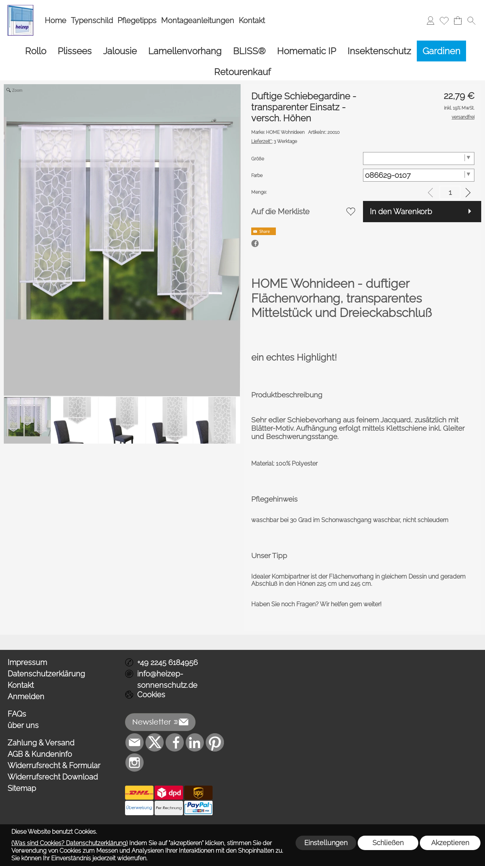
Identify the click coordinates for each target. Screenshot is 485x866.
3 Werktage (274, 110)
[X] (154, 711)
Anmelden (26, 665)
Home (55, 20)
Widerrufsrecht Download (53, 746)
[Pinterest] (214, 711)
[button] (471, 20)
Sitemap (22, 757)
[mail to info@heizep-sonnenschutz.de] (134, 711)
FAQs (17, 683)
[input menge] (450, 161)
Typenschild (92, 20)
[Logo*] (20, 8)
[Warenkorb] (458, 20)
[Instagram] (134, 731)
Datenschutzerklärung (46, 643)
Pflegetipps (136, 20)
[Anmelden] (430, 20)
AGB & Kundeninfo (40, 723)
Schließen (388, 843)
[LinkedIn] (194, 711)
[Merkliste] (444, 20)
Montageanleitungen (197, 20)
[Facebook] (174, 711)
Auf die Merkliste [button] (280, 180)
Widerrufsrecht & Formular (54, 734)
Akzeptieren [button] (450, 843)
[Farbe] (418, 144)
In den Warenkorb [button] (401, 180)
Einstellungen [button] (325, 843)
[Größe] (418, 128)
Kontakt (252, 20)
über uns (23, 694)
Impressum (27, 631)
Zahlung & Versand (41, 712)
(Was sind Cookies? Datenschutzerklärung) (69, 843)
